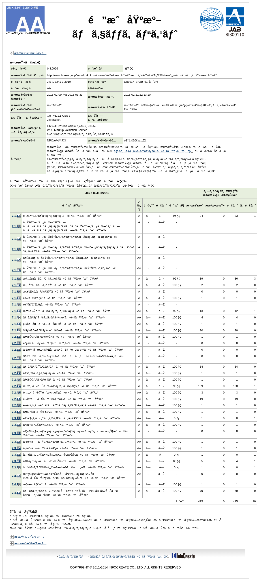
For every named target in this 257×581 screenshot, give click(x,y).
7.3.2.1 (16, 424)
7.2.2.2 (16, 349)
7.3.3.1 (16, 454)
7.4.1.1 (16, 484)
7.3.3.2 (16, 461)
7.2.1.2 (16, 336)
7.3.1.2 (16, 418)
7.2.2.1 (16, 343)
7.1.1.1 (16, 215)
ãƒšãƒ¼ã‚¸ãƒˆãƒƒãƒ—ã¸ (30, 536)
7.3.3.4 (16, 476)
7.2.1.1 (16, 330)
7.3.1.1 (16, 411)
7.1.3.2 (16, 285)
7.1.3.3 (16, 291)
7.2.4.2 (16, 373)
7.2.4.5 (16, 392)
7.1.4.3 (16, 311)
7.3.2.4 (16, 448)
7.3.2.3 (16, 441)
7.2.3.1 (16, 358)
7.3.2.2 (16, 433)
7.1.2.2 (16, 238)
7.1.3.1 (16, 278)
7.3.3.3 (16, 467)
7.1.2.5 (16, 270)
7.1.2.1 (16, 226)
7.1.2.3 (16, 249)
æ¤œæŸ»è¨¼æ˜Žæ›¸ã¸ (30, 53)
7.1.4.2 (16, 304)
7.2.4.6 (16, 399)
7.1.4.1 (16, 298)
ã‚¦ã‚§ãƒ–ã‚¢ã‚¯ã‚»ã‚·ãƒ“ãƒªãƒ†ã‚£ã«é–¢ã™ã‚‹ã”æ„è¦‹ (154, 151)
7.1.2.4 (16, 259)
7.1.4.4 (16, 317)
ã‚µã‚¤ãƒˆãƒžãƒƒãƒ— (72, 556)
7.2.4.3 (16, 379)
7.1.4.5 (16, 324)
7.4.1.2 (16, 493)
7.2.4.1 (16, 366)
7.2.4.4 (16, 386)
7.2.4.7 (16, 405)
